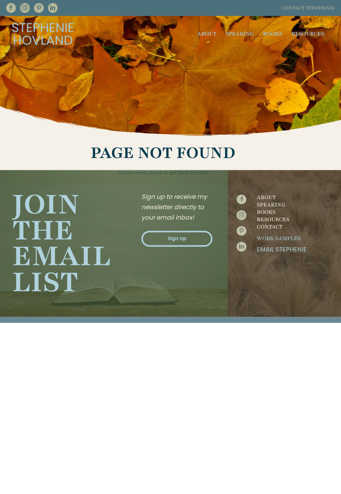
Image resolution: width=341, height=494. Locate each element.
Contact (270, 185)
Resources (273, 178)
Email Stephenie (282, 208)
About (266, 156)
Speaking (271, 163)
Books (266, 171)
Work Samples (279, 197)
